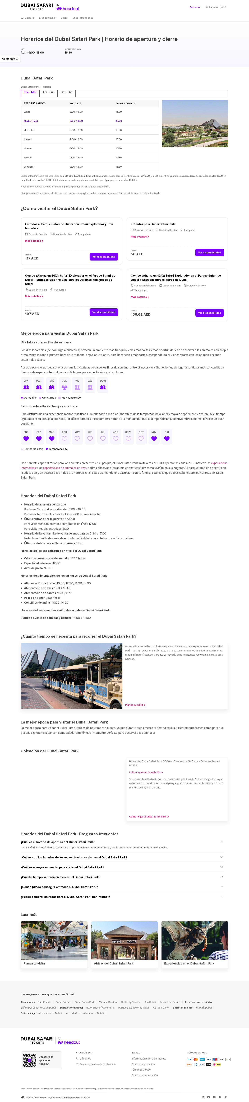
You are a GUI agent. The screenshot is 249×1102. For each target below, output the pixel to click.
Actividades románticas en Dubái (85, 1013)
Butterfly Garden (131, 1002)
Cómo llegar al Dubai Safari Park (149, 816)
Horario (47, 86)
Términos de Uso (141, 1069)
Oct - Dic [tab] (66, 92)
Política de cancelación (144, 1075)
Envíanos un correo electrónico (98, 1064)
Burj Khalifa (44, 1002)
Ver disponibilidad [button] (103, 256)
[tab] (151, 93)
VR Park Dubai (203, 1007)
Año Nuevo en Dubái (50, 1013)
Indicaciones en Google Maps (146, 772)
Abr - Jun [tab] (48, 92)
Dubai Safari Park (30, 86)
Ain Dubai (150, 1002)
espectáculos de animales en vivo (64, 467)
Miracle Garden (108, 1002)
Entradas (195, 7)
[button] (122, 842)
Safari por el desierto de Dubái (38, 1007)
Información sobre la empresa (148, 1058)
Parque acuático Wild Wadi (133, 1007)
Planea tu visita (135, 704)
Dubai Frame (63, 1002)
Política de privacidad (143, 1064)
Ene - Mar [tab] (30, 92)
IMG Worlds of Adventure (99, 1007)
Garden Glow (161, 1007)
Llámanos (85, 1058)
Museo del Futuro (170, 1002)
